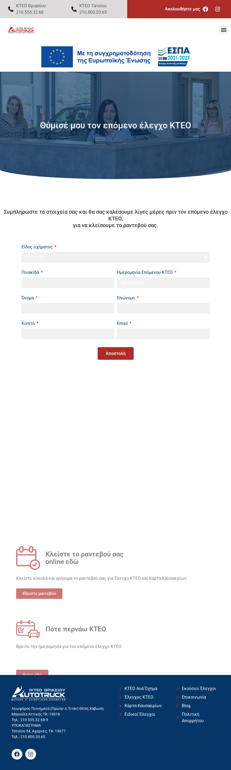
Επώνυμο (126, 298)
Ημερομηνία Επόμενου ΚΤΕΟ (145, 272)
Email (123, 323)
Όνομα (28, 298)
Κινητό (29, 323)
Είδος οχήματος (38, 247)
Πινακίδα (31, 272)
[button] (223, 30)
